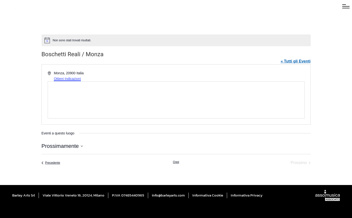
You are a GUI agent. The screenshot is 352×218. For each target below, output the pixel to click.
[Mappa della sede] (176, 100)
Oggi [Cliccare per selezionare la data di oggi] (176, 162)
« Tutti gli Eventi (295, 61)
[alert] (176, 40)
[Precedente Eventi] (51, 162)
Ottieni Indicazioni (67, 79)
